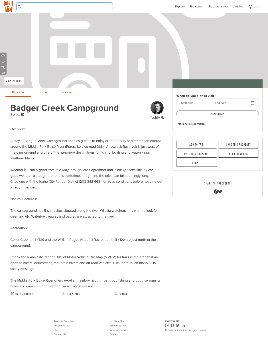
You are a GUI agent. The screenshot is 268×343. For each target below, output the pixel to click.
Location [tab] (42, 92)
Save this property (238, 145)
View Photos (14, 81)
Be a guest (197, 6)
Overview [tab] (18, 92)
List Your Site (116, 321)
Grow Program (117, 326)
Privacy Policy (61, 326)
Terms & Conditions (65, 321)
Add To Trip (196, 145)
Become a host (218, 6)
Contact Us (60, 334)
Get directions (238, 154)
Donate (196, 163)
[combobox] (64, 6)
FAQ (56, 330)
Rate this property (196, 154)
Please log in (217, 114)
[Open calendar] (252, 103)
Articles (238, 6)
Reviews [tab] (67, 92)
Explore (178, 6)
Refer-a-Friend (117, 330)
